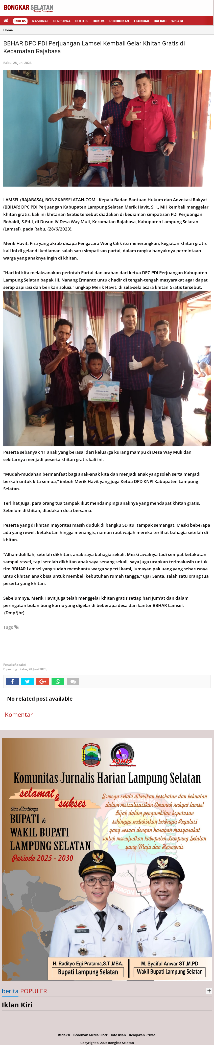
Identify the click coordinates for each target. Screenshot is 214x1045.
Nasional (40, 21)
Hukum (99, 21)
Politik (81, 21)
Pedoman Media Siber (90, 1035)
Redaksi (64, 1035)
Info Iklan (118, 1035)
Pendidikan (119, 21)
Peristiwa (61, 21)
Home (8, 30)
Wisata (177, 21)
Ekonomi (141, 21)
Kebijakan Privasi (142, 1035)
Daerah (160, 21)
